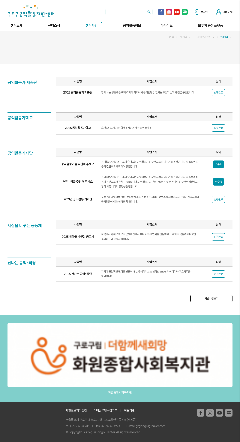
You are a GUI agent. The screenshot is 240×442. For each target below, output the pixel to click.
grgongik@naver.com (151, 426)
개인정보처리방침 (76, 410)
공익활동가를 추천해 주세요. (77, 164)
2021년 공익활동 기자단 (78, 199)
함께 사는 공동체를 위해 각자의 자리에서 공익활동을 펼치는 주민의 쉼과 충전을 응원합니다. (147, 92)
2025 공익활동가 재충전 (77, 92)
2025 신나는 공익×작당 (78, 274)
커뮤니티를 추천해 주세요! (77, 181)
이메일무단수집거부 (105, 410)
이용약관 (129, 410)
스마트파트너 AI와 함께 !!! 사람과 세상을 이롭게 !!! (126, 127)
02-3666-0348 (79, 426)
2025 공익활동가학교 (78, 128)
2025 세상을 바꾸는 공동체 (78, 236)
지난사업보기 (211, 298)
